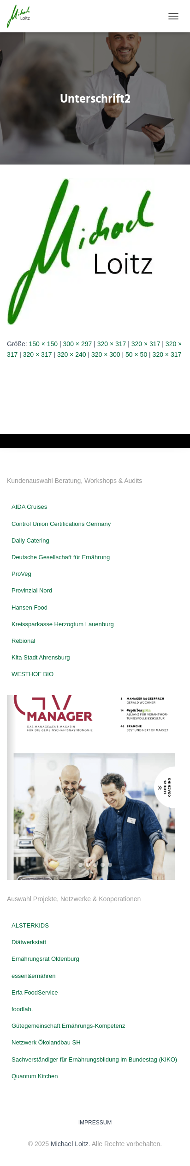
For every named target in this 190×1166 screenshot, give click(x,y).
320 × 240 (71, 354)
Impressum (95, 1122)
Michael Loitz (70, 1144)
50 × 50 (136, 354)
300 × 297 (77, 344)
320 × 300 (105, 354)
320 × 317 (111, 344)
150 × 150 (43, 344)
